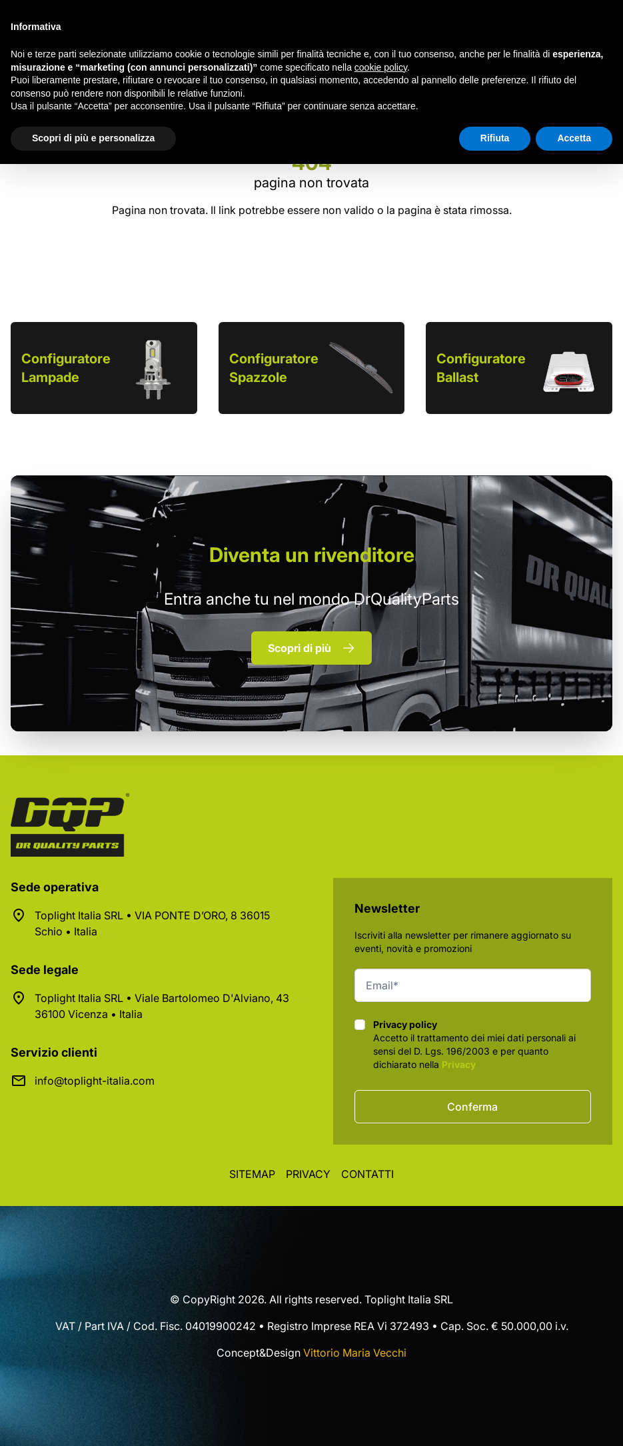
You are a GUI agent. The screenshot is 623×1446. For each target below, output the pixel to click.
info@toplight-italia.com (95, 1080)
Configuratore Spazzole (273, 368)
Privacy (459, 1064)
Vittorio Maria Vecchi (354, 1352)
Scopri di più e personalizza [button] (93, 138)
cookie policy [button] (380, 67)
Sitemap (252, 1174)
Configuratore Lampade (66, 368)
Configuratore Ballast (481, 368)
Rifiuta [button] (495, 138)
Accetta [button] (574, 138)
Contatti (367, 1174)
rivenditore (311, 555)
